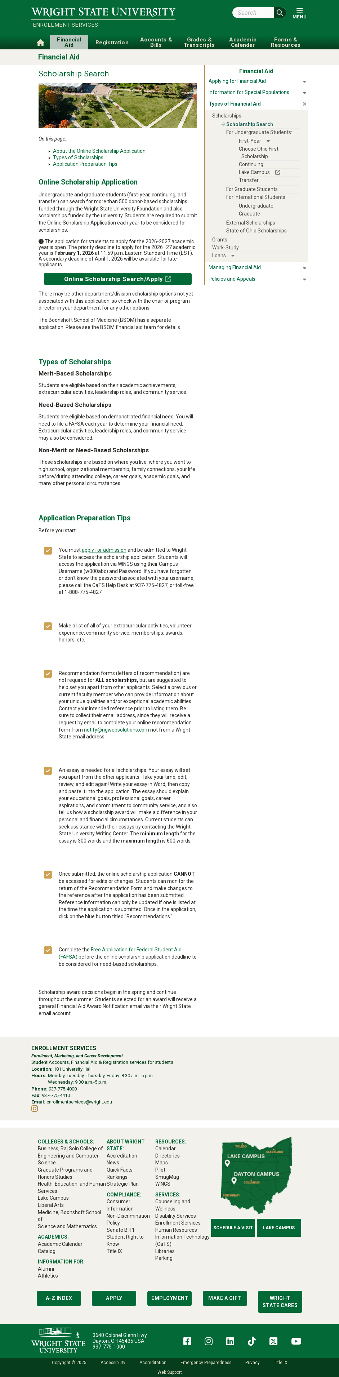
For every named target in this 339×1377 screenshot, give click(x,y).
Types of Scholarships (78, 157)
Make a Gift (224, 1298)
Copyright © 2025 (69, 1362)
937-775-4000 (63, 1089)
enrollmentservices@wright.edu (79, 1102)
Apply (114, 1298)
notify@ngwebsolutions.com (116, 730)
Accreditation (152, 1362)
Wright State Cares (280, 1301)
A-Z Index (59, 1298)
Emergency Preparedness (205, 1362)
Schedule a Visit (233, 1227)
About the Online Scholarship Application (99, 151)
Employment (169, 1298)
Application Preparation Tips (85, 164)
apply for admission (104, 550)
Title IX (280, 1362)
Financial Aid (59, 57)
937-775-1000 (109, 1347)
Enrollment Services (65, 25)
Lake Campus (279, 1227)
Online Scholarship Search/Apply (113, 279)
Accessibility (113, 1362)
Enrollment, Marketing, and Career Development (77, 1055)
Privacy (252, 1362)
